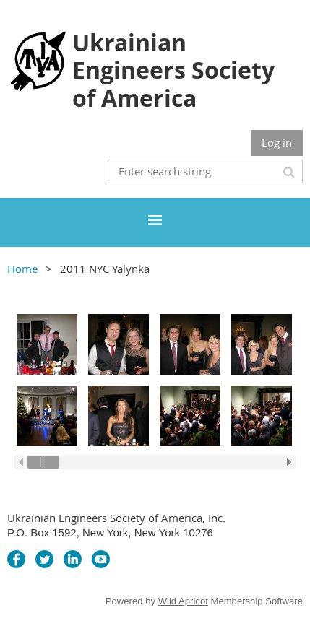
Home (22, 268)
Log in (277, 142)
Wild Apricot (183, 601)
